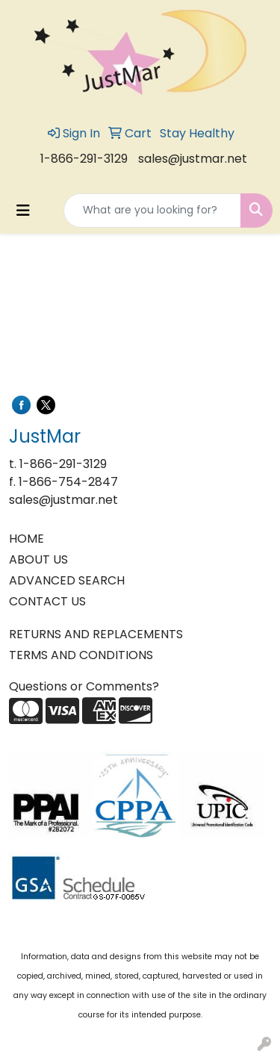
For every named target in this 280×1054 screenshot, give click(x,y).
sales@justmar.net (192, 158)
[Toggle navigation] (23, 210)
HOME (26, 538)
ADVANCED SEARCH (67, 580)
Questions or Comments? (84, 686)
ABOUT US (38, 559)
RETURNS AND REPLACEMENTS (96, 634)
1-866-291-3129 (84, 158)
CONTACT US (47, 601)
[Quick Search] (152, 210)
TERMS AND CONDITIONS (81, 655)
